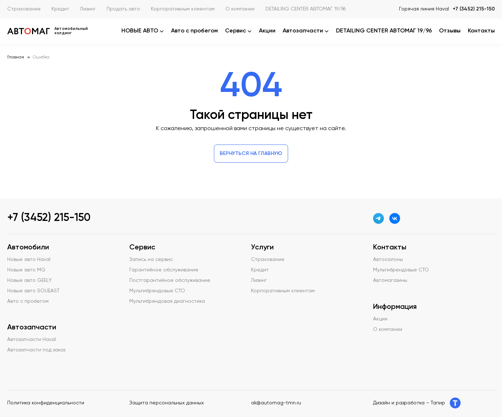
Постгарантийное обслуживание (169, 280)
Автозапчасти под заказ (36, 349)
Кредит (60, 9)
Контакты (481, 31)
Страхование (24, 9)
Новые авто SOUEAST (33, 290)
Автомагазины (390, 280)
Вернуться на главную (251, 153)
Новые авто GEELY (29, 280)
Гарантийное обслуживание (163, 269)
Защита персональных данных (166, 402)
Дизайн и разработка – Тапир (417, 403)
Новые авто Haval (28, 259)
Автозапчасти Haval (31, 339)
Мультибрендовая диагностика (167, 301)
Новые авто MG (26, 269)
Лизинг (88, 9)
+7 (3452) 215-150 (474, 9)
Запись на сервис (151, 259)
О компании (240, 9)
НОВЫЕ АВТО (142, 31)
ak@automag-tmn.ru (276, 402)
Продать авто (123, 9)
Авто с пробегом (194, 31)
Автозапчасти (306, 31)
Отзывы (450, 31)
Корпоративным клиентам (183, 9)
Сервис (238, 31)
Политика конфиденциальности (45, 402)
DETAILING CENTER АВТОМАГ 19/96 (305, 9)
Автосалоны (388, 259)
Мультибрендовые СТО (157, 290)
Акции (267, 31)
